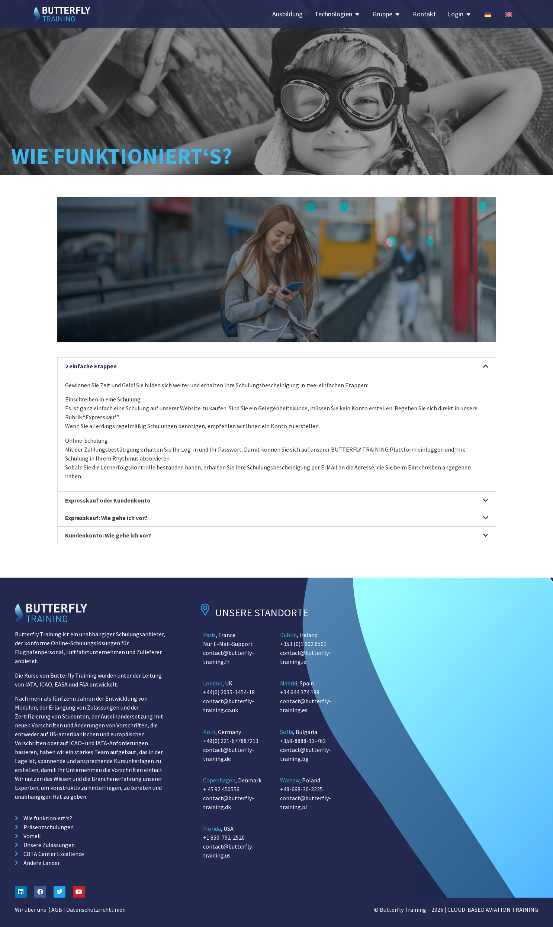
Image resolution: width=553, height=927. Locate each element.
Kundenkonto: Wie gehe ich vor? (108, 535)
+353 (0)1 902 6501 (303, 643)
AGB (56, 909)
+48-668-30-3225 (301, 789)
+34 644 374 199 (299, 692)
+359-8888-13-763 (303, 740)
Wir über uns (30, 909)
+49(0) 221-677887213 (230, 740)
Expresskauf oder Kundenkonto (108, 500)
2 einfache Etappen (91, 366)
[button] (277, 366)
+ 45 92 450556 (221, 789)
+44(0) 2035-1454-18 (229, 692)
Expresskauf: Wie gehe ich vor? (106, 517)
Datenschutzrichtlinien (96, 909)
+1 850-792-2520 (224, 837)
